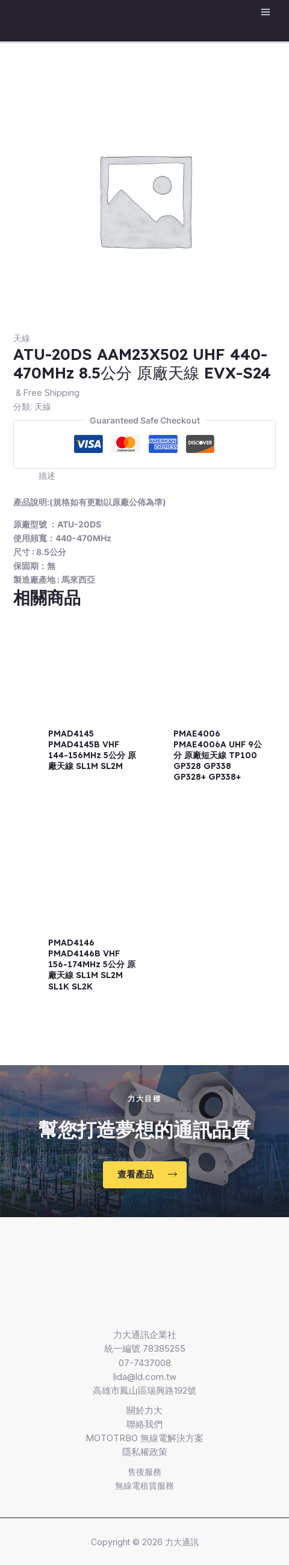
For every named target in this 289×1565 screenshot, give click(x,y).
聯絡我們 (144, 1424)
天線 (21, 338)
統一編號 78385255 (144, 1348)
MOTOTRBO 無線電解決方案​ (144, 1438)
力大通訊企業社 (144, 1334)
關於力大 (144, 1410)
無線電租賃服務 (144, 1485)
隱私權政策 (144, 1451)
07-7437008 (145, 1363)
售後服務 (144, 1471)
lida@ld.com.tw (144, 1376)
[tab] (157, 475)
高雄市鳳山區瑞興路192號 (144, 1390)
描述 (47, 475)
